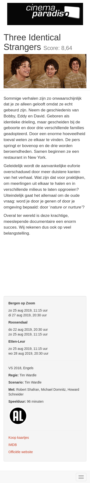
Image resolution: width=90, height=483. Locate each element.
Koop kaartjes (18, 437)
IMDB (12, 445)
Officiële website (20, 452)
